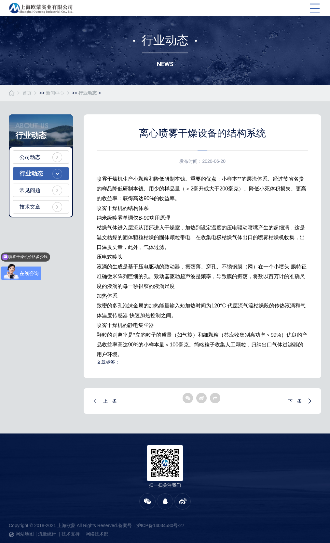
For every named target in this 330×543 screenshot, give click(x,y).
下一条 (295, 401)
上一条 (110, 401)
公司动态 (30, 157)
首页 (27, 93)
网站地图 (21, 534)
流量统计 (47, 534)
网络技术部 (97, 534)
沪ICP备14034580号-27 (160, 525)
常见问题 (30, 190)
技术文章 (30, 207)
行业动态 (87, 93)
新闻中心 (55, 93)
